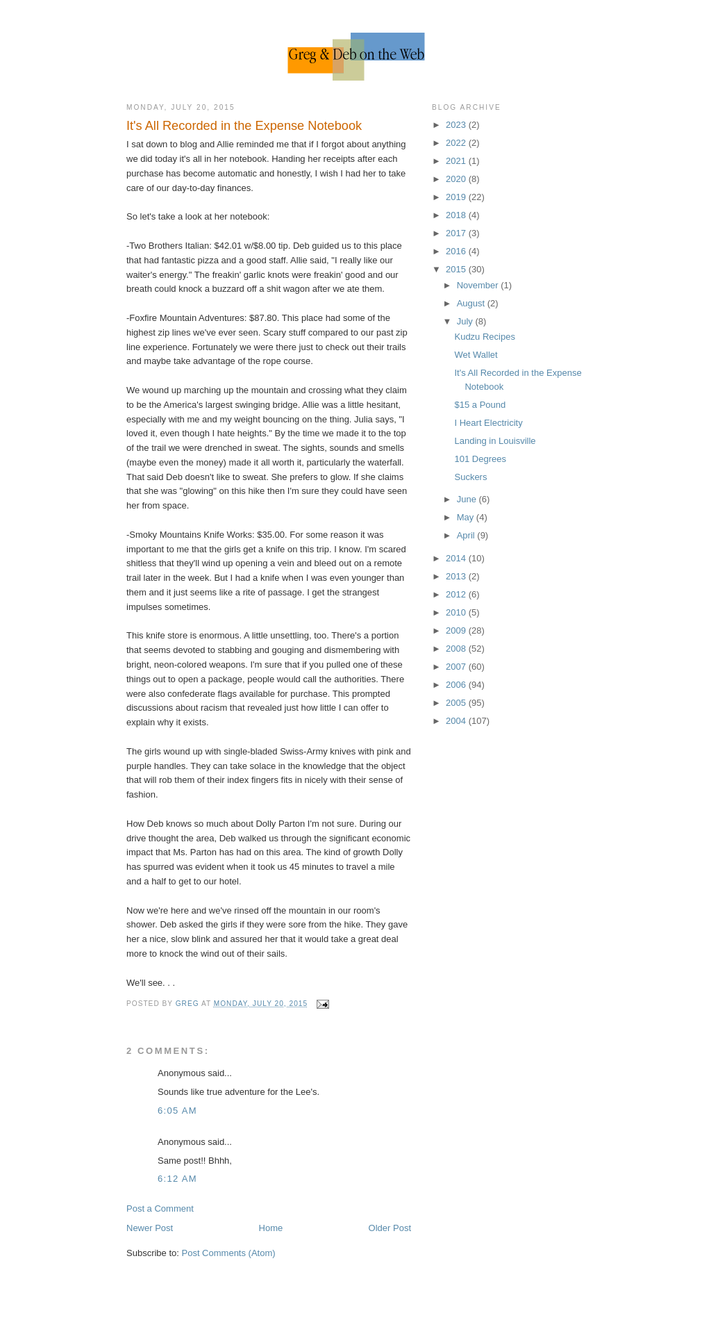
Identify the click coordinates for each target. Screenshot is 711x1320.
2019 (457, 197)
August (472, 303)
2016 (457, 251)
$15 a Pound (479, 404)
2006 (457, 684)
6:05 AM (177, 1110)
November (479, 285)
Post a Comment (160, 1208)
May (466, 517)
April (467, 535)
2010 (457, 612)
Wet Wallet (475, 354)
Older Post (390, 1228)
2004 (457, 721)
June (468, 499)
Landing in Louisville (494, 441)
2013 (457, 576)
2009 (457, 630)
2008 (457, 648)
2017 (457, 233)
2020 (457, 179)
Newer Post (149, 1228)
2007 (457, 666)
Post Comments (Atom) (229, 1253)
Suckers (470, 477)
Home (271, 1228)
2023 (457, 124)
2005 (457, 703)
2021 (457, 161)
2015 (457, 269)
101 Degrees (479, 459)
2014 (457, 558)
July (466, 321)
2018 (457, 215)
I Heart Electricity (488, 423)
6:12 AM (177, 1178)
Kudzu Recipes (484, 336)
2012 (457, 594)
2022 (457, 143)
